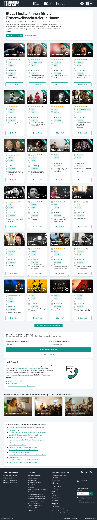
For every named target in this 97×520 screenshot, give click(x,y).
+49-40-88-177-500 (15, 381)
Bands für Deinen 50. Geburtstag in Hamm (23, 447)
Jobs (53, 493)
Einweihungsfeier (33, 508)
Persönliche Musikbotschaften (36, 496)
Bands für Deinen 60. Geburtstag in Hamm (23, 450)
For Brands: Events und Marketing (59, 477)
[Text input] (83, 493)
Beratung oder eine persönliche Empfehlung (30, 368)
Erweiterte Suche (48, 354)
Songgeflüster (56, 480)
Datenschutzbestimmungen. (87, 502)
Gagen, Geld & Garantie (10, 480)
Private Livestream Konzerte (36, 501)
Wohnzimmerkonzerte (34, 476)
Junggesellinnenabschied (35, 506)
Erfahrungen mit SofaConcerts (61, 489)
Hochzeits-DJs (32, 485)
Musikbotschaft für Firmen (35, 494)
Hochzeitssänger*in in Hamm (19, 452)
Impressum (67, 518)
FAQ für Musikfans (9, 478)
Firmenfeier (31, 487)
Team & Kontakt (56, 486)
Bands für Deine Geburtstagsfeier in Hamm (23, 437)
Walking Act (31, 510)
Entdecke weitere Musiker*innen (48, 326)
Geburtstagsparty (33, 478)
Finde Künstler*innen (14, 35)
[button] (89, 3)
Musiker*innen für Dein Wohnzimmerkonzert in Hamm (27, 433)
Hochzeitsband (32, 480)
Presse (54, 496)
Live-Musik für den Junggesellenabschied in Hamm (26, 435)
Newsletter (55, 500)
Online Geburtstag (33, 503)
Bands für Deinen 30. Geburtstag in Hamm (23, 460)
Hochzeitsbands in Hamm (17, 445)
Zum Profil (15, 84)
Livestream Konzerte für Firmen (37, 499)
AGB (81, 518)
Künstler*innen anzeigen (48, 350)
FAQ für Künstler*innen (10, 476)
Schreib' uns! (12, 384)
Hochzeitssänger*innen (34, 483)
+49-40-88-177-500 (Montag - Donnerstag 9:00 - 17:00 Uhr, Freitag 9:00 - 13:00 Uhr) (61, 512)
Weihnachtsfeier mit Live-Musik (37, 489)
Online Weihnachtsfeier (34, 492)
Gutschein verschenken (10, 483)
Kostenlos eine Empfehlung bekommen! (21, 386)
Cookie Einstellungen (89, 518)
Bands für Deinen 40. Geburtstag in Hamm (23, 462)
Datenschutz (74, 518)
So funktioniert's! (30, 35)
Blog (53, 491)
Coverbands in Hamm (16, 457)
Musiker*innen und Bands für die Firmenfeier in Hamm (27, 455)
